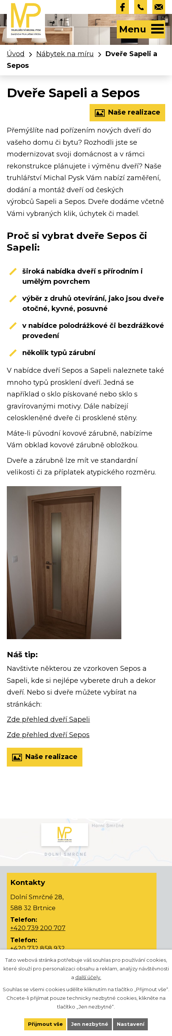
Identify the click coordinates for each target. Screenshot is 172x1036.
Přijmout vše (45, 1024)
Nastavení (130, 1024)
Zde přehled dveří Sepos (48, 735)
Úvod (16, 54)
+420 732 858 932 (37, 948)
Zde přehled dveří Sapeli (48, 719)
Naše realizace (127, 113)
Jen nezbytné (89, 1024)
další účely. (88, 977)
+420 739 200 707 (37, 928)
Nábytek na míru (65, 54)
